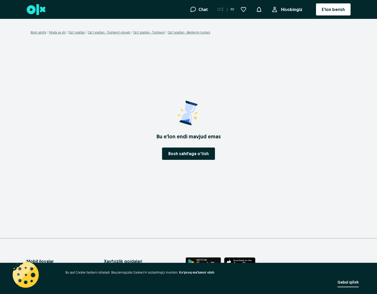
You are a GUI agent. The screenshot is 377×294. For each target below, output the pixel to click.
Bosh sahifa (38, 32)
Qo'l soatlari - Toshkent (149, 32)
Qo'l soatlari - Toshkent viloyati (109, 32)
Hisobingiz (290, 9)
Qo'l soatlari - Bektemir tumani (189, 32)
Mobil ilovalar (40, 261)
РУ (232, 9)
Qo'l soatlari (77, 32)
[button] (259, 9)
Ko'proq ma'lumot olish (196, 272)
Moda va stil (57, 32)
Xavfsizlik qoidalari (123, 261)
